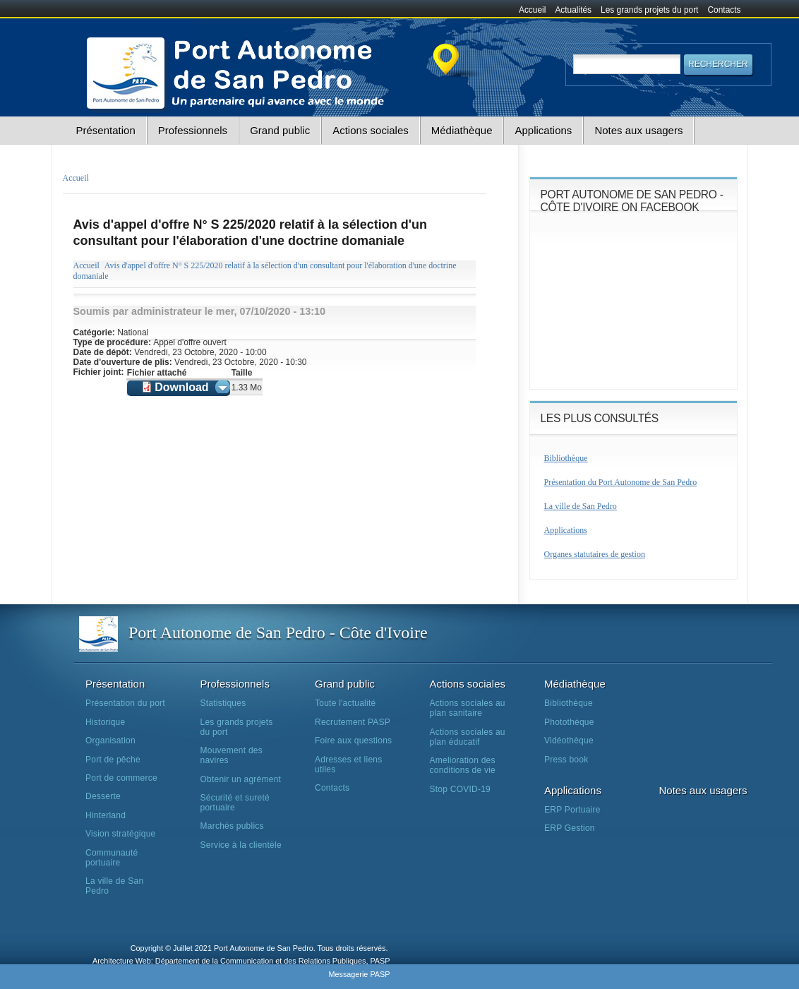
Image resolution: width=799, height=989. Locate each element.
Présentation (106, 130)
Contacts (724, 10)
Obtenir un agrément (241, 779)
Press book (566, 760)
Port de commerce (121, 778)
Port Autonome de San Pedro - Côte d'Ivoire (278, 632)
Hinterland (105, 815)
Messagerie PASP (359, 974)
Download (181, 387)
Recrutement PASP (352, 722)
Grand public (280, 130)
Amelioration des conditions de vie (462, 765)
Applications (543, 130)
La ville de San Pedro (580, 506)
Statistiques (223, 703)
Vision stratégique (120, 834)
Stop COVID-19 (460, 789)
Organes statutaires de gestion (594, 554)
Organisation (110, 740)
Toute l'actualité (345, 703)
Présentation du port (125, 703)
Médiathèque (462, 130)
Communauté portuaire (111, 858)
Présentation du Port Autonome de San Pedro (620, 482)
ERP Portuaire (572, 810)
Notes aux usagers (638, 130)
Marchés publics (232, 826)
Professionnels (192, 130)
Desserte (103, 796)
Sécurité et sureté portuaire (235, 803)
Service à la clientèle (241, 845)
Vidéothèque (569, 740)
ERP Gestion (569, 828)
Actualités (573, 10)
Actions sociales (370, 130)
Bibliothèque (566, 458)
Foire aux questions (353, 740)
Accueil (532, 10)
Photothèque (569, 722)
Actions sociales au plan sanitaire (467, 708)
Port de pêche (112, 760)
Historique (105, 722)
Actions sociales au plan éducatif (467, 737)
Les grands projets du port (649, 10)
